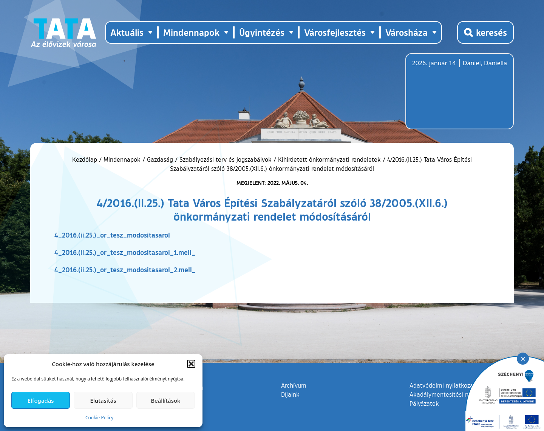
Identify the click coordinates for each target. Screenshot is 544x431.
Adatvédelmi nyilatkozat (443, 385)
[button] (191, 364)
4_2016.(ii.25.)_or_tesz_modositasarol (112, 234)
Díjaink (290, 394)
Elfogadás (41, 400)
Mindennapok (122, 159)
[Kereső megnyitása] (485, 32)
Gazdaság (160, 159)
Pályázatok (424, 403)
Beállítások (165, 400)
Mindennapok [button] (191, 32)
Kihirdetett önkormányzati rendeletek (329, 159)
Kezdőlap (85, 159)
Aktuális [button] (127, 32)
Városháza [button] (406, 32)
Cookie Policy (99, 417)
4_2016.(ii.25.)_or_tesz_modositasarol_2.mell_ (125, 269)
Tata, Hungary (454, 95)
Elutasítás (103, 400)
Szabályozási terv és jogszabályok (225, 159)
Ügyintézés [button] (261, 32)
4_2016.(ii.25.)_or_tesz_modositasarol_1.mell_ (124, 252)
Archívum (293, 385)
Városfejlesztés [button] (335, 32)
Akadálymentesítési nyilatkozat (452, 394)
